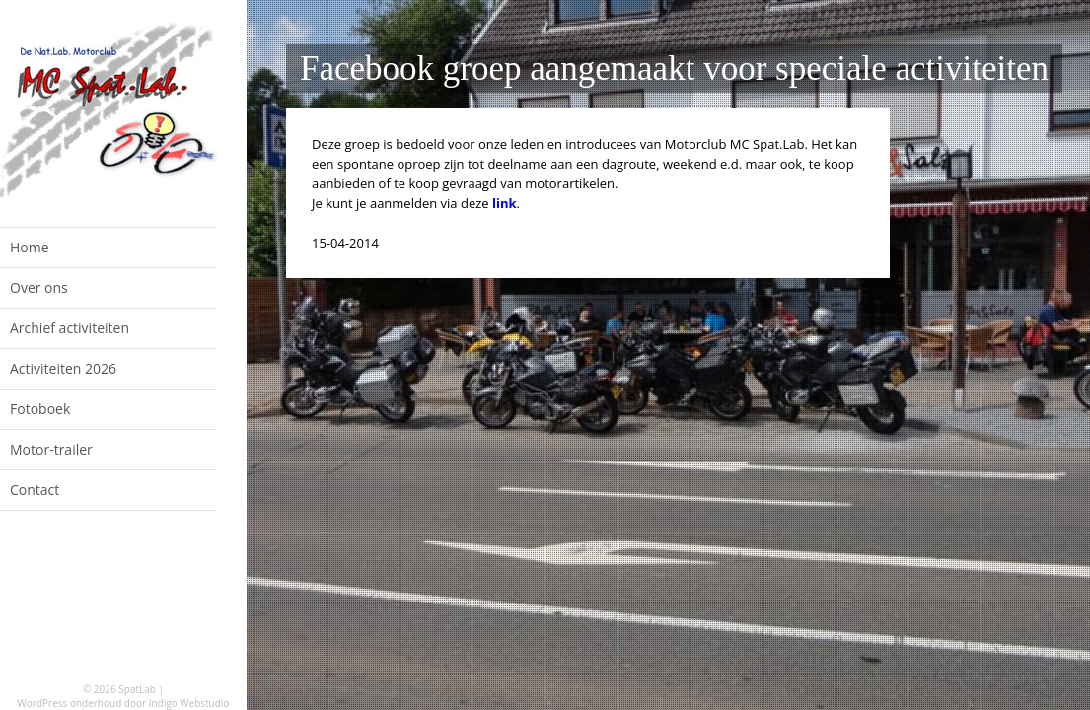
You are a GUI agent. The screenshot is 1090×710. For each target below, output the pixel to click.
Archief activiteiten (69, 328)
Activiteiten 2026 (63, 368)
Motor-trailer (51, 449)
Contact (34, 489)
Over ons (39, 287)
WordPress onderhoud (70, 703)
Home (29, 247)
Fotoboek (40, 408)
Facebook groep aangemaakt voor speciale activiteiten (674, 68)
